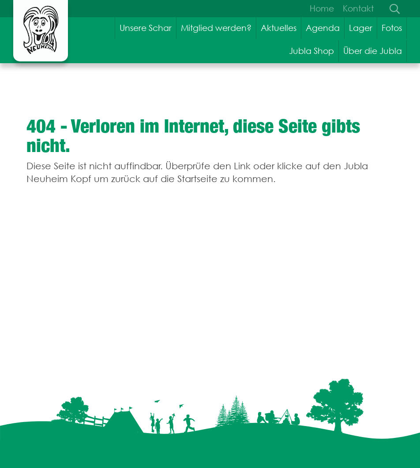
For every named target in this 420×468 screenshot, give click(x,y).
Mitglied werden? (216, 28)
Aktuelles (278, 28)
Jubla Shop (311, 51)
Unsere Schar (146, 28)
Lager (360, 28)
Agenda (323, 28)
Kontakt (358, 8)
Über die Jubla (372, 51)
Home (322, 8)
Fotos (392, 28)
